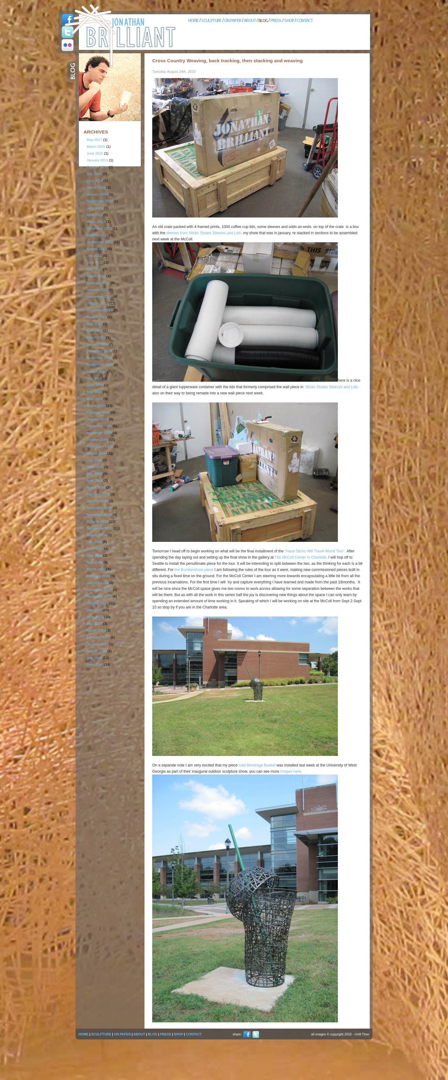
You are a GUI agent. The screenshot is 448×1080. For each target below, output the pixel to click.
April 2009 (94, 480)
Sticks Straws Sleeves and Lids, (332, 387)
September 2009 (100, 446)
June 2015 (95, 153)
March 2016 (96, 146)
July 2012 (94, 255)
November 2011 (99, 296)
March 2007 (96, 630)
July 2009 (94, 460)
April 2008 (94, 562)
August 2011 (96, 317)
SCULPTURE (211, 20)
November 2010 (99, 358)
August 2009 (96, 453)
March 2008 (96, 569)
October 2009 (97, 439)
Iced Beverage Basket (257, 765)
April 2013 (94, 215)
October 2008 (97, 521)
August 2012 (96, 249)
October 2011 (97, 303)
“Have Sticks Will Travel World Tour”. (315, 551)
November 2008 (99, 514)
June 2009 (95, 467)
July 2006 (94, 658)
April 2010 (94, 399)
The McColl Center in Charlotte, (300, 557)
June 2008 (95, 549)
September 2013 (100, 201)
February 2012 (98, 283)
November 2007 (99, 596)
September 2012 (100, 242)
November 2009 (99, 433)
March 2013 (96, 221)
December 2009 (99, 426)
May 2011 (94, 324)
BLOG (263, 20)
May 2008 (94, 555)
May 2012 (94, 269)
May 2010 (94, 392)
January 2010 (97, 419)
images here (290, 771)
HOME (193, 20)
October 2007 (97, 603)
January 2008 (97, 583)
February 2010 (98, 412)
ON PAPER (232, 20)
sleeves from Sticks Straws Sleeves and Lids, (204, 233)
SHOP (289, 20)
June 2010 (95, 385)
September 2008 (100, 528)
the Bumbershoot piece (194, 570)
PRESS (276, 20)
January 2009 (97, 501)
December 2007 (99, 589)
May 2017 (94, 140)
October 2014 (97, 167)
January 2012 (97, 290)
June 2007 (95, 617)
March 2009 (96, 487)
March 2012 (96, 276)
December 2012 (99, 228)
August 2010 (96, 371)
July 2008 (94, 542)
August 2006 (96, 651)
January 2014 (97, 194)
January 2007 (97, 644)
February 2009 (98, 494)
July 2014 (94, 174)
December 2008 (99, 508)
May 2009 (94, 474)
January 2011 (97, 344)
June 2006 (95, 664)
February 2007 (98, 637)
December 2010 (99, 351)
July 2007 (94, 610)
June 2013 (95, 208)
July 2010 (94, 378)
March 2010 (96, 405)
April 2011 (94, 330)
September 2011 (100, 310)
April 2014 (94, 180)
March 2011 (96, 337)
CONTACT (304, 20)
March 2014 (96, 187)
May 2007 (94, 624)
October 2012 (97, 235)
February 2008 (98, 576)
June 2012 (95, 262)
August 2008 (96, 535)
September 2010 (100, 365)
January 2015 (97, 160)
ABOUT (250, 20)
